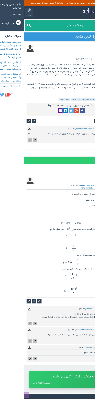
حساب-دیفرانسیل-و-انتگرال (64, 99)
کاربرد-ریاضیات (41, 99)
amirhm (66, 309)
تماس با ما (88, 397)
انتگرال (51, 99)
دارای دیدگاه (83, 129)
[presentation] (12, 84)
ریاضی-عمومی (86, 99)
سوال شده (88, 58)
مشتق (77, 99)
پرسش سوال (52, 25)
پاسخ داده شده (87, 185)
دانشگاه (72, 58)
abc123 (62, 58)
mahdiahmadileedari (61, 129)
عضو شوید (12, 3)
